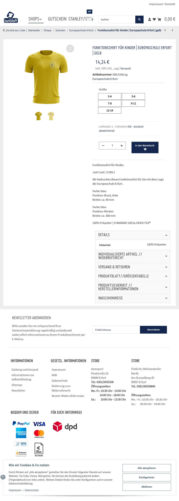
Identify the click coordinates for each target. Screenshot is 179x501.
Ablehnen (146, 486)
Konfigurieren (146, 477)
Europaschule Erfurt (105, 79)
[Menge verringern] (103, 145)
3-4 (111, 96)
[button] (149, 19)
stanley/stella (82, 19)
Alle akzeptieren (146, 468)
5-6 (135, 96)
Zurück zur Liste (15, 30)
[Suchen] (116, 19)
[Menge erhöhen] (122, 145)
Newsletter (18, 390)
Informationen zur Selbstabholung (23, 377)
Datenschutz (32, 490)
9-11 (136, 103)
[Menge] (112, 145)
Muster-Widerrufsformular (68, 396)
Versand (125, 68)
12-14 (112, 110)
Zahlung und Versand (25, 370)
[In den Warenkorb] (6, 37)
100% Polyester (156, 244)
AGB (54, 375)
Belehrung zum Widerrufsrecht (61, 388)
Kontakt (170, 4)
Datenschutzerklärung (26, 330)
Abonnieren (153, 329)
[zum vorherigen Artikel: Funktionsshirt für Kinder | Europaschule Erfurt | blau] (165, 30)
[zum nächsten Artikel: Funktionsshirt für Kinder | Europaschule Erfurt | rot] (172, 30)
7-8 (111, 103)
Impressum (15, 490)
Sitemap (17, 385)
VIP (89, 11)
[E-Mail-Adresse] (116, 330)
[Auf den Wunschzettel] (70, 49)
